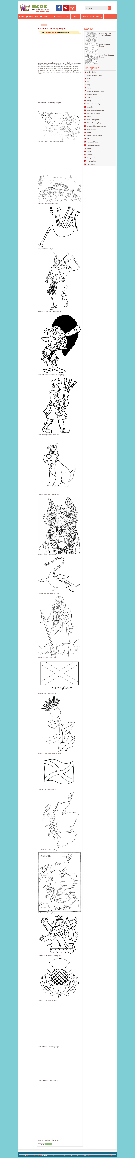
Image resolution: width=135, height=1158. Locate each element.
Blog (88, 85)
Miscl (84, 16)
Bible (88, 78)
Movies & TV (62, 16)
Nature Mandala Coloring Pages (105, 34)
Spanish (89, 154)
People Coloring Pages (94, 135)
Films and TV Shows (93, 113)
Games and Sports (93, 120)
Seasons (89, 148)
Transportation (91, 158)
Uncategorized (91, 161)
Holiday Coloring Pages (94, 123)
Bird (88, 81)
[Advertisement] (60, 48)
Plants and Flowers (93, 142)
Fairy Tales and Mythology (95, 110)
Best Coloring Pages (51, 32)
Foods (89, 116)
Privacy (90, 1155)
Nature (38, 16)
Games (75, 16)
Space (89, 151)
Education (48, 16)
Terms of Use (102, 1155)
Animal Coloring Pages (94, 75)
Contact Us (109, 1155)
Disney (89, 100)
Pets (88, 139)
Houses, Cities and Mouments (96, 126)
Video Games (91, 164)
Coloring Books (26, 16)
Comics (89, 97)
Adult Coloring (96, 16)
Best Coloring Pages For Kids (34, 1155)
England (61, 65)
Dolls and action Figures (95, 104)
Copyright (95, 1155)
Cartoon (89, 88)
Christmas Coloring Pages (95, 91)
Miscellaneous (91, 129)
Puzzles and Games (93, 145)
